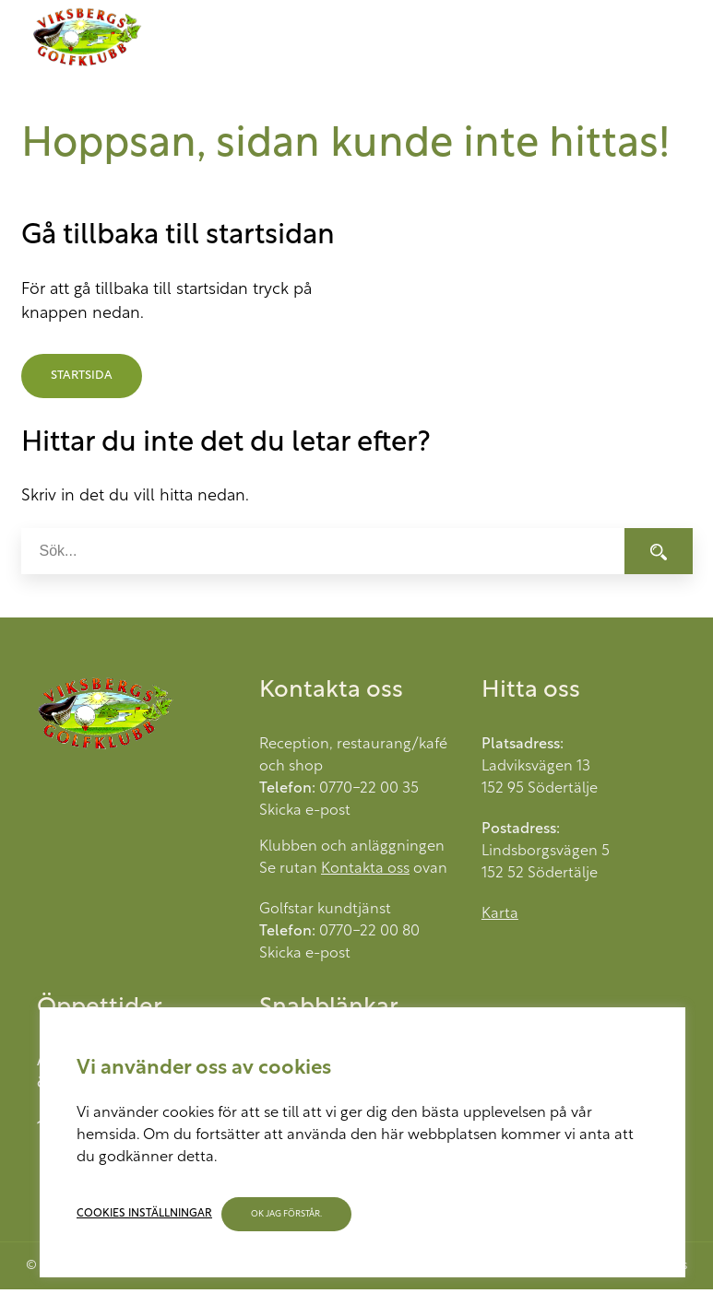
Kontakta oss (365, 869)
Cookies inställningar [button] (144, 1213)
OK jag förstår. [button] (286, 1214)
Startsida (82, 376)
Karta (499, 914)
